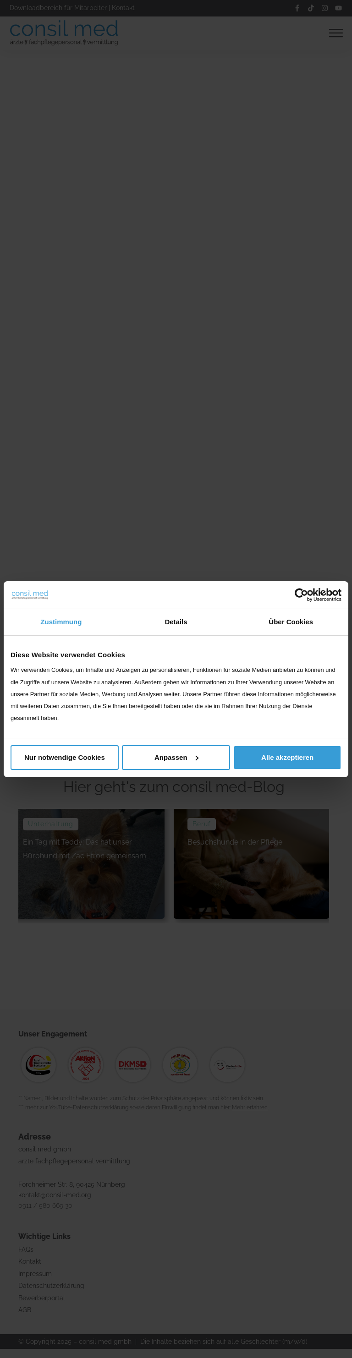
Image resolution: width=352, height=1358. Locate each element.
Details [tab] (176, 622)
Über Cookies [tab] (291, 622)
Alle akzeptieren (287, 757)
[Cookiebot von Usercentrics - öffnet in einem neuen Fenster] (301, 595)
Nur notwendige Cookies (64, 757)
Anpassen (176, 757)
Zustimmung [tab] (61, 622)
